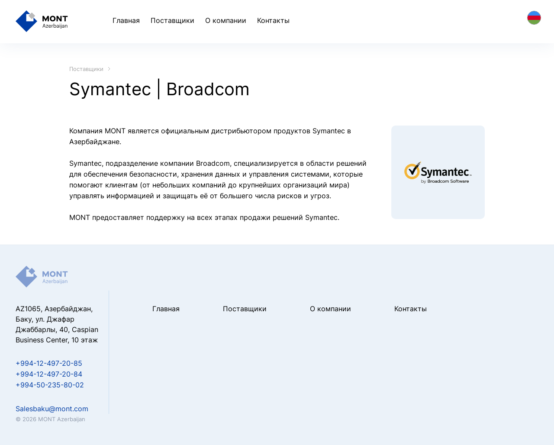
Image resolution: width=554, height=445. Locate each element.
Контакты (273, 20)
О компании (225, 20)
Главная (126, 20)
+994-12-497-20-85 (49, 363)
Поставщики (172, 20)
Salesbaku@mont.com (52, 408)
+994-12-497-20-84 (49, 374)
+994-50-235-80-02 (50, 385)
